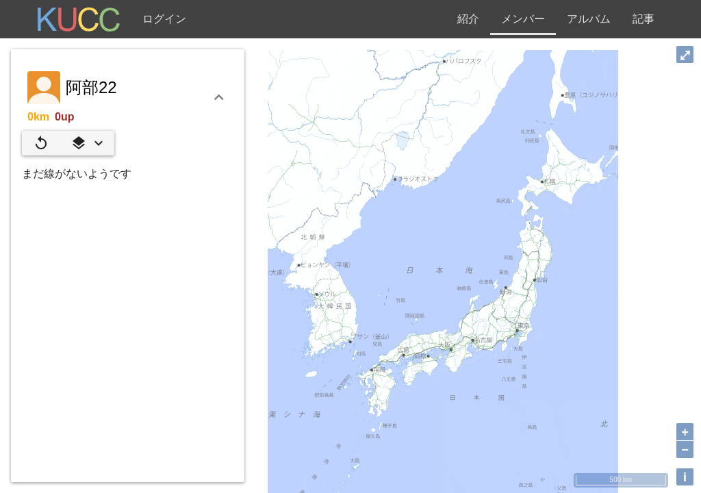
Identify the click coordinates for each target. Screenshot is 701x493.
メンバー (523, 19)
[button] (87, 143)
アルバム (589, 19)
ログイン (164, 19)
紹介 (468, 19)
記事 (643, 19)
